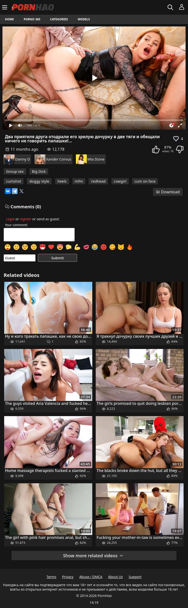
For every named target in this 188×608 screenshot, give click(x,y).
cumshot (13, 181)
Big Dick (39, 171)
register (25, 219)
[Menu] (5, 7)
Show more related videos (93, 555)
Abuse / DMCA (90, 576)
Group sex (15, 171)
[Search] (171, 7)
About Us (115, 576)
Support (135, 576)
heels (62, 181)
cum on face (145, 181)
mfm (79, 181)
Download (168, 192)
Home (9, 19)
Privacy (68, 576)
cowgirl (120, 181)
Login (10, 219)
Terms (51, 576)
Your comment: (16, 225)
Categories (59, 19)
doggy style (39, 181)
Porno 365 (32, 19)
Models (84, 19)
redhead (98, 181)
